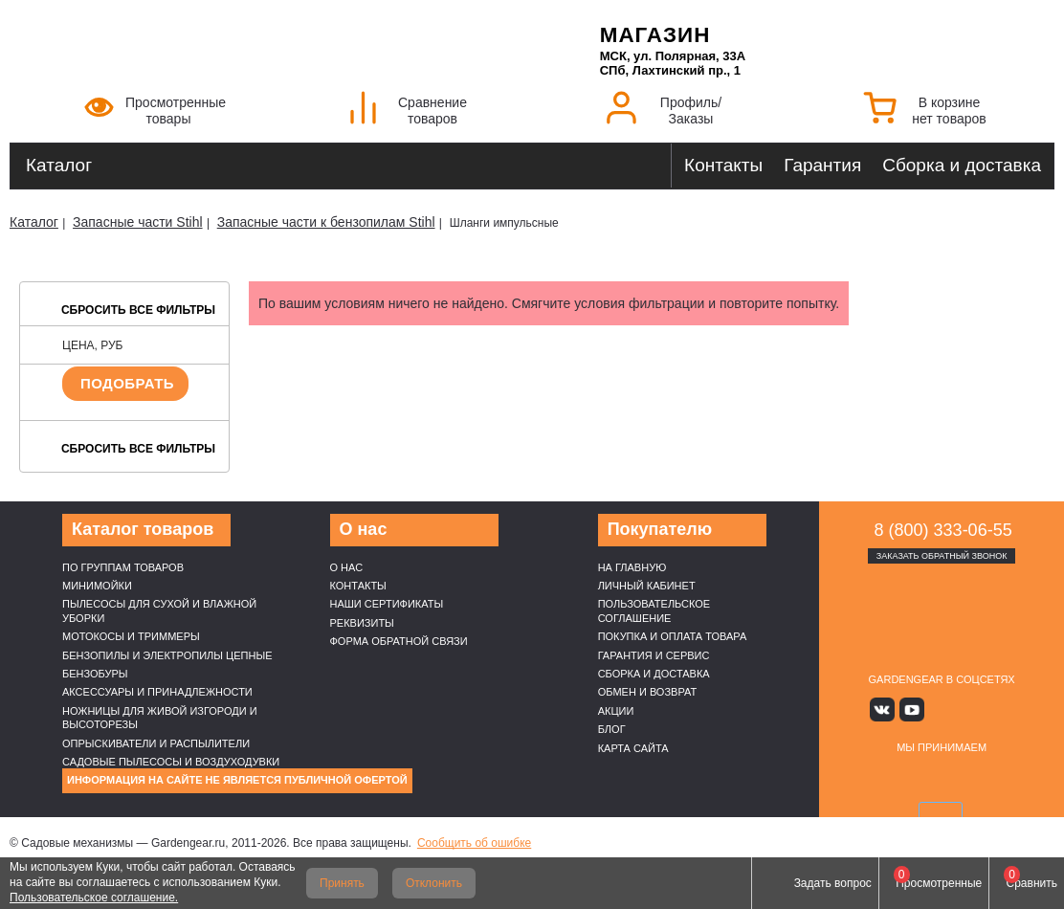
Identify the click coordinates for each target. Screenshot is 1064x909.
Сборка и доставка (961, 165)
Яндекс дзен (942, 709)
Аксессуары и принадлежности (157, 692)
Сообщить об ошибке (474, 843)
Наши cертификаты (387, 604)
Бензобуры (95, 673)
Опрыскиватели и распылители (156, 743)
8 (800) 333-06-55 (943, 530)
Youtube (913, 709)
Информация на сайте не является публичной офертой (237, 780)
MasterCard (919, 778)
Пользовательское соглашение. (94, 897)
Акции (616, 711)
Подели (986, 778)
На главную (632, 567)
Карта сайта (633, 748)
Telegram (997, 709)
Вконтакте (886, 709)
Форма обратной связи (399, 641)
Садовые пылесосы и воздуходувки (170, 761)
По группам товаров (123, 567)
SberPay (942, 815)
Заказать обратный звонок (942, 556)
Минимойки (97, 585)
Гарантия (822, 165)
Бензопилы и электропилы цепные (167, 655)
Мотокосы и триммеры (131, 636)
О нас (347, 567)
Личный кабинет (647, 585)
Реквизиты (362, 623)
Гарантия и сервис (654, 655)
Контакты (723, 165)
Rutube (970, 709)
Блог (612, 729)
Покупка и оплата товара (672, 636)
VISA (874, 778)
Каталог (59, 165)
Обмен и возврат (648, 692)
